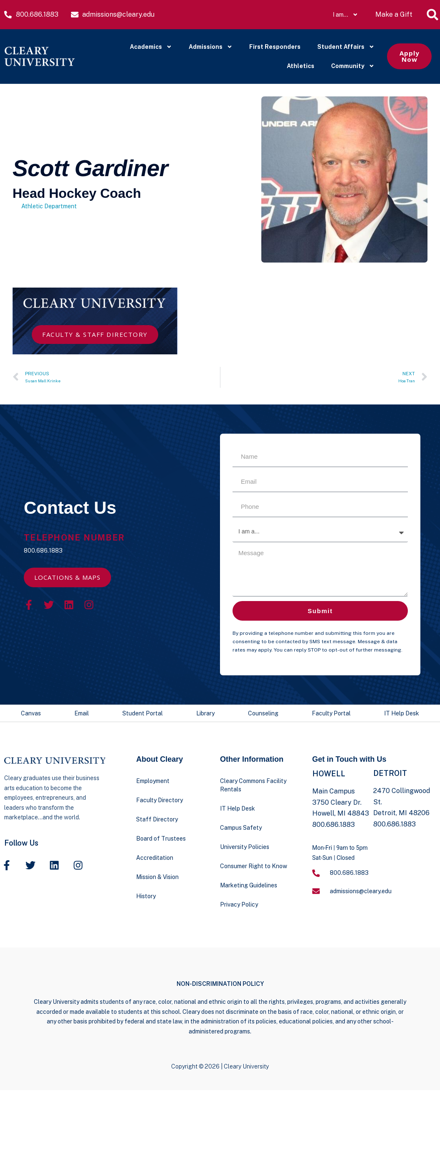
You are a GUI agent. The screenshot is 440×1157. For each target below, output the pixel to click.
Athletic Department (49, 206)
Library (205, 713)
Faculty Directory (159, 800)
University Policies (244, 847)
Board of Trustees (161, 838)
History (146, 896)
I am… (345, 15)
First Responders (275, 46)
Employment (152, 781)
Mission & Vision (157, 877)
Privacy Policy (239, 904)
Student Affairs (345, 47)
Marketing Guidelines (248, 885)
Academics (151, 47)
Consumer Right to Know (253, 866)
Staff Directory (157, 819)
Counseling (263, 713)
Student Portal (142, 713)
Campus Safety (241, 827)
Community (352, 66)
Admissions (211, 47)
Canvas (31, 713)
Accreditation (154, 857)
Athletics (300, 66)
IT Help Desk (401, 713)
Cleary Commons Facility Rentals (253, 785)
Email (81, 713)
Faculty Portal (331, 713)
